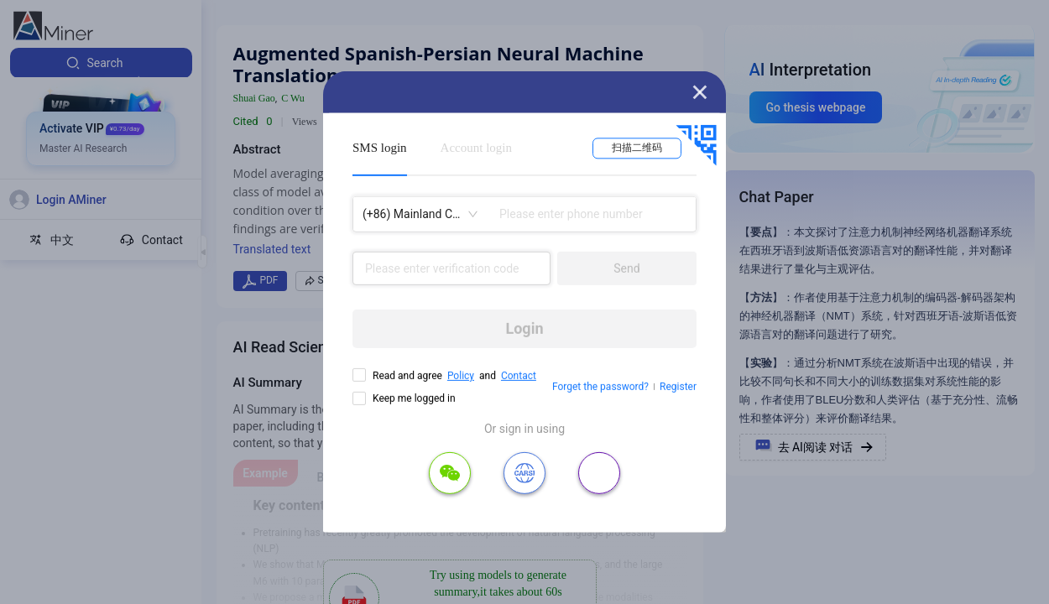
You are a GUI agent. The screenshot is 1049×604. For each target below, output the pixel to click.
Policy (460, 376)
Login (524, 328)
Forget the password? (600, 387)
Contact (518, 376)
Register (678, 387)
